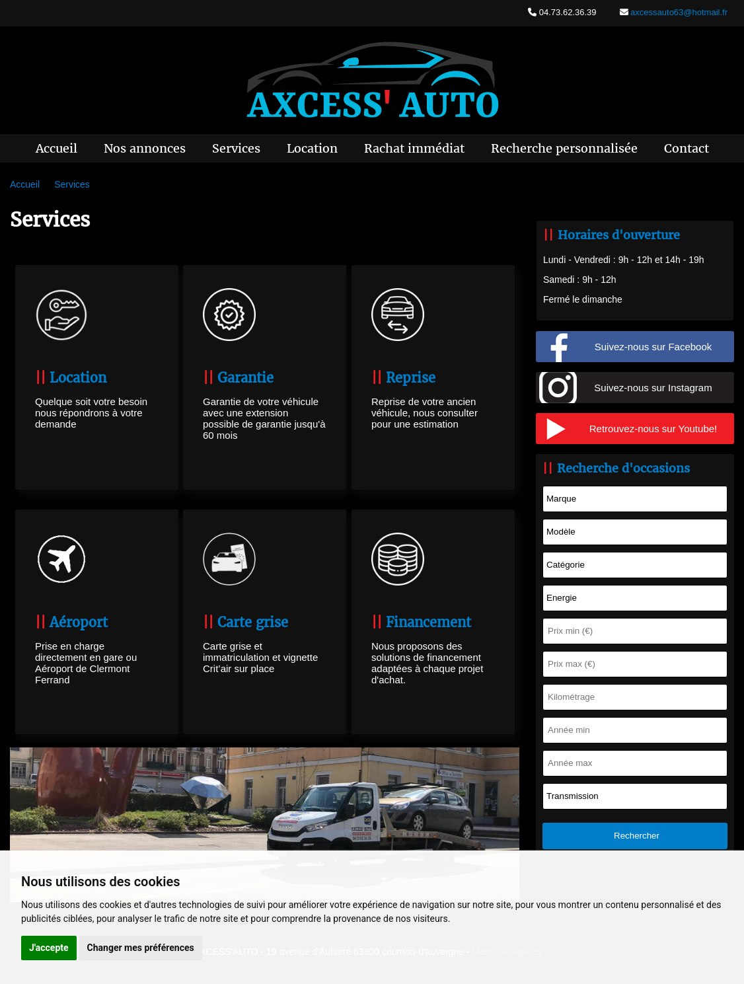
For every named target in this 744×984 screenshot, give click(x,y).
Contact (686, 148)
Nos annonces (145, 148)
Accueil (56, 148)
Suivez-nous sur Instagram (653, 387)
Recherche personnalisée (564, 148)
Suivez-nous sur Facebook (653, 346)
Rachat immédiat (414, 148)
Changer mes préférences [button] (140, 947)
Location (312, 148)
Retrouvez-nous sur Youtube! (653, 428)
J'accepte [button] (49, 947)
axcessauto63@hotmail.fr (678, 12)
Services (236, 148)
